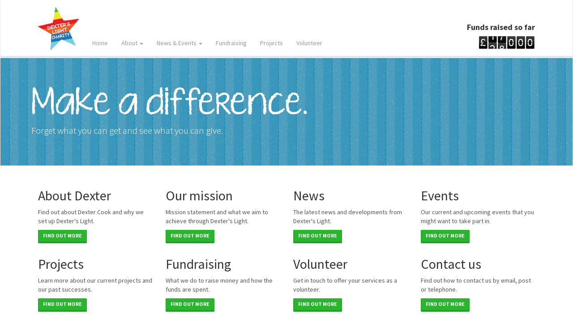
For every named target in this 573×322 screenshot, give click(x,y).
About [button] (132, 43)
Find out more (62, 235)
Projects (271, 43)
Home (100, 43)
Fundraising (231, 43)
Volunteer (309, 43)
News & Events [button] (179, 43)
